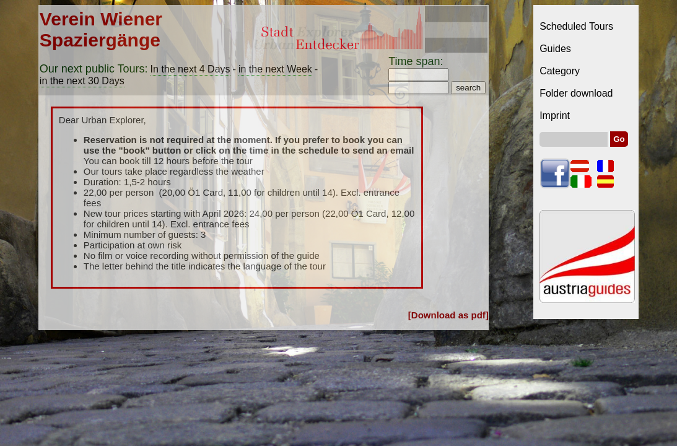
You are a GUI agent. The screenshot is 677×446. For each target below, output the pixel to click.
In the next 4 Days (190, 69)
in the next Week (275, 69)
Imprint (554, 115)
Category (559, 71)
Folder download (576, 93)
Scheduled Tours (576, 26)
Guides (555, 48)
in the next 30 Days (82, 81)
